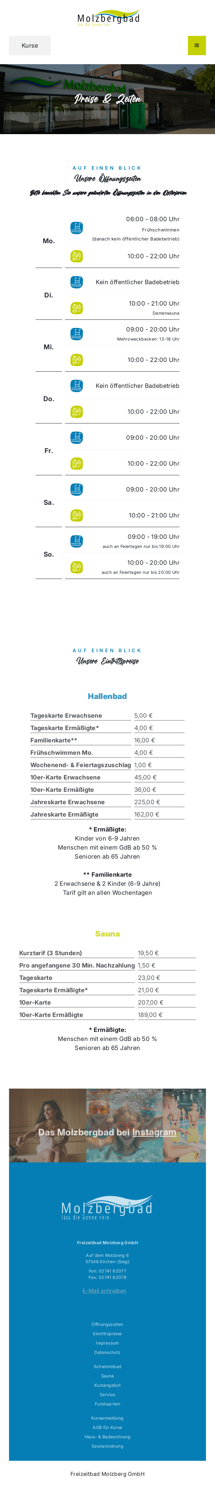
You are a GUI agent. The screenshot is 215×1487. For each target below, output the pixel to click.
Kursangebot (107, 1396)
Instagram (154, 1143)
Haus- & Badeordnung (108, 1448)
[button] (197, 45)
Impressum (107, 1354)
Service (107, 1406)
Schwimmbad (108, 1378)
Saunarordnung (107, 1457)
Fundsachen (107, 1415)
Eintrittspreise (107, 1345)
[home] (107, 18)
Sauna (107, 1387)
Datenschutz (107, 1363)
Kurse (30, 45)
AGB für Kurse (107, 1438)
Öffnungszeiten (107, 1335)
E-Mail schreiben (104, 1302)
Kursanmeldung (107, 1429)
